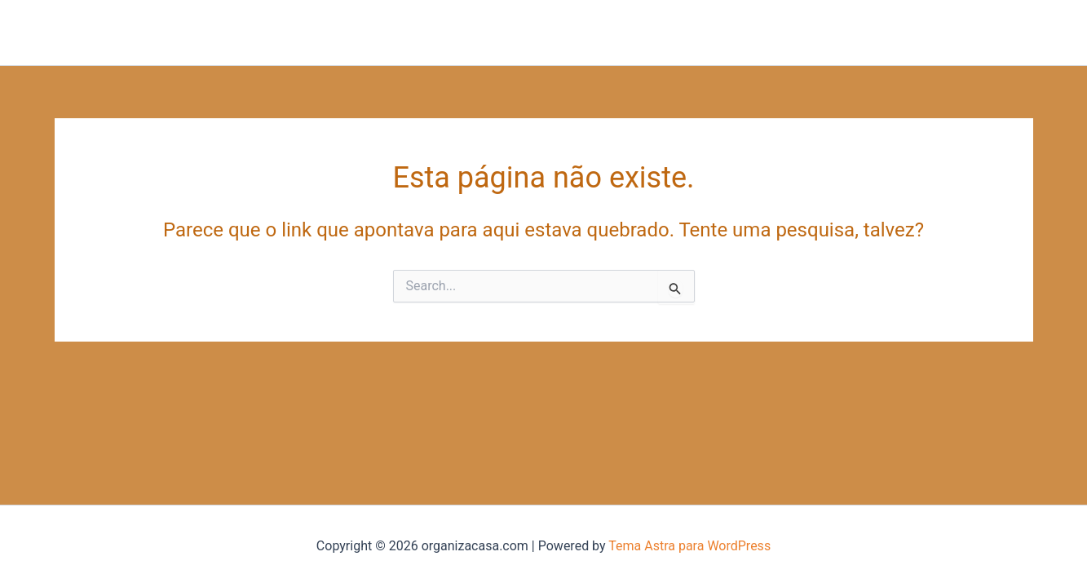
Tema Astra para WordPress (689, 546)
